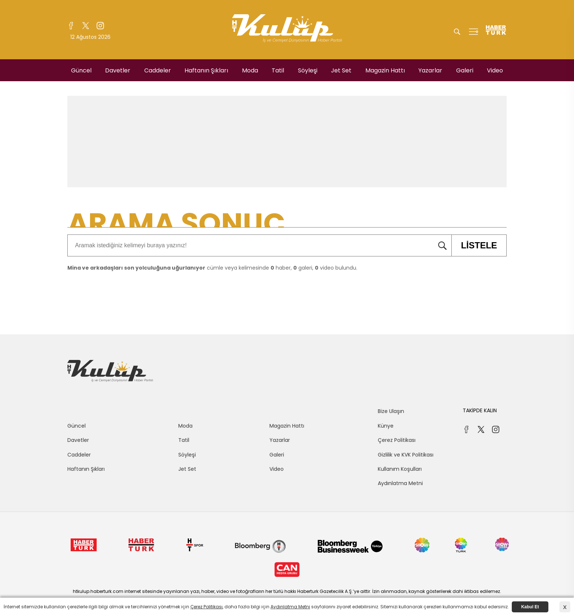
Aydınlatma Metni (400, 483)
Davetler (117, 70)
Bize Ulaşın (391, 411)
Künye (386, 425)
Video (495, 70)
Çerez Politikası (396, 440)
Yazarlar (430, 70)
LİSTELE (474, 245)
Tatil (278, 70)
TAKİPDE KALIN (480, 410)
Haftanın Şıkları (206, 70)
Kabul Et (530, 606)
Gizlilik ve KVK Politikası (405, 454)
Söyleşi (307, 70)
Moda (250, 70)
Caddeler (157, 70)
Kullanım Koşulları (400, 469)
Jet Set (341, 70)
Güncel (81, 70)
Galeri (464, 70)
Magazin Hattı (385, 70)
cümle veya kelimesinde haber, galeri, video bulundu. (212, 267)
